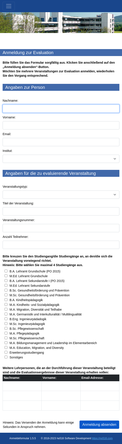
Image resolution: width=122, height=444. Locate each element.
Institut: (7, 150)
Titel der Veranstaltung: (18, 203)
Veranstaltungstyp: (15, 186)
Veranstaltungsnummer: (19, 220)
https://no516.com (102, 438)
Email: (7, 134)
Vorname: (9, 117)
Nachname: (10, 100)
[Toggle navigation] (9, 6)
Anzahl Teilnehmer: (16, 237)
